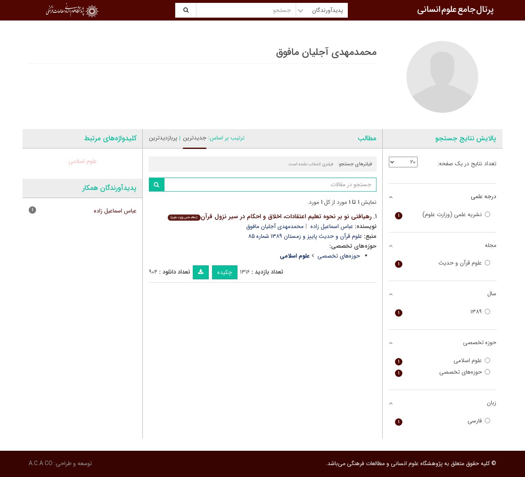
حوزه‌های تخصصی (338, 255)
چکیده (224, 272)
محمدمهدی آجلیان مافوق (275, 226)
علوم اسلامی (82, 161)
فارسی (443, 421)
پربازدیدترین (163, 137)
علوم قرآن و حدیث (443, 263)
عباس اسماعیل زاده (331, 226)
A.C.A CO (40, 463)
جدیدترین (194, 137)
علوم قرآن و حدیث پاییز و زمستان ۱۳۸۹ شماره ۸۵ (305, 236)
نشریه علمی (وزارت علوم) (443, 214)
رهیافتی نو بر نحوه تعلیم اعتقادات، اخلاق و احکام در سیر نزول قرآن (269, 216)
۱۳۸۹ (443, 312)
